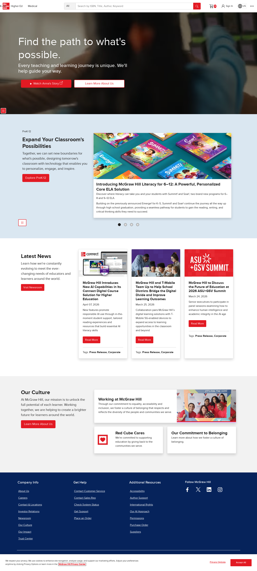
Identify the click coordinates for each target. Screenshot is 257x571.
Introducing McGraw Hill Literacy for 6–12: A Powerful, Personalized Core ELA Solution (158, 186)
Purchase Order (139, 525)
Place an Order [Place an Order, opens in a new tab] (83, 518)
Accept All (241, 563)
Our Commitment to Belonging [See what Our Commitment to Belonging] (199, 433)
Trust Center (25, 538)
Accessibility (137, 491)
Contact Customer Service (89, 491)
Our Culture (25, 525)
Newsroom (24, 518)
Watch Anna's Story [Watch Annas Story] (46, 83)
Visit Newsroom (32, 287)
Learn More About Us (99, 83)
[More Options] (252, 6)
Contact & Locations (30, 504)
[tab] (119, 224)
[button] (227, 6)
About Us (23, 491)
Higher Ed (34, 6)
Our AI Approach (139, 511)
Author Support (139, 498)
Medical (50, 6)
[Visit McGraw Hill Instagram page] (220, 489)
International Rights (141, 504)
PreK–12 (18, 6)
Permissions (137, 518)
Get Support (81, 511)
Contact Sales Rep (85, 498)
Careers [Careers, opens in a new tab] (22, 498)
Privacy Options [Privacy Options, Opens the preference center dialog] (218, 562)
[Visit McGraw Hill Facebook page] (187, 489)
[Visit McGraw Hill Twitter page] (198, 489)
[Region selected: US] (242, 6)
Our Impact (24, 531)
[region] (128, 562)
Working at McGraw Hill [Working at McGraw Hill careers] (120, 399)
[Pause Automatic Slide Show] (22, 222)
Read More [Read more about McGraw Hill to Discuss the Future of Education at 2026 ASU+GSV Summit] (197, 323)
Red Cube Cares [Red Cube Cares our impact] (129, 433)
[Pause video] (3, 110)
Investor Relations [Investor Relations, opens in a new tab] (28, 511)
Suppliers (135, 531)
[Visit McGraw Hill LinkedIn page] (209, 489)
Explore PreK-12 (35, 177)
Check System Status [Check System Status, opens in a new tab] (86, 504)
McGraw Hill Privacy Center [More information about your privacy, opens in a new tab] (72, 564)
